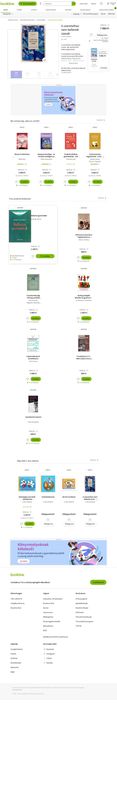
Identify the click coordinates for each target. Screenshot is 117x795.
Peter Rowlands (33, 422)
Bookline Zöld (48, 604)
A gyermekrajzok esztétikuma (33, 358)
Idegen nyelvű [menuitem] (85, 10)
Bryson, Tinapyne (95, 162)
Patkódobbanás (48, 497)
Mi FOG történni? (69, 497)
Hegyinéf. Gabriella (33, 303)
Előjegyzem (102, 35)
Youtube (48, 663)
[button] (103, 158)
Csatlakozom (98, 583)
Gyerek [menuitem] (19, 10)
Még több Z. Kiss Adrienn (28, 461)
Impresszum (48, 613)
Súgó (12, 672)
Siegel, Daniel (94, 160)
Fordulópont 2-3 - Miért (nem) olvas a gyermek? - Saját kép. (83, 358)
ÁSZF (45, 631)
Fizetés (13, 654)
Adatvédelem (48, 626)
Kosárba (104, 68)
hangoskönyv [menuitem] (51, 10)
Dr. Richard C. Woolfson (84, 301)
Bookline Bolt (16, 608)
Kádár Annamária (46, 160)
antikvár (20, 208)
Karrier (46, 608)
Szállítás (14, 659)
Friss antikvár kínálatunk (20, 199)
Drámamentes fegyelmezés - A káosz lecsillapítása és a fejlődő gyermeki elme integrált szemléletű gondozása (95, 156)
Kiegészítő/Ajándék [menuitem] (107, 9)
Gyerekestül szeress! (33, 417)
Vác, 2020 (64, 40)
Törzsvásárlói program (90, 14)
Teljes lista (101, 120)
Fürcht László (33, 301)
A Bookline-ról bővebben (52, 599)
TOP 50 (78, 626)
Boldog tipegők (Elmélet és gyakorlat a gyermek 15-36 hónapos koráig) (84, 297)
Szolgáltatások (17, 650)
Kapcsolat (15, 668)
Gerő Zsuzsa (33, 362)
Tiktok (47, 658)
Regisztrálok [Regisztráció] (84, 4)
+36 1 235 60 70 (16, 599)
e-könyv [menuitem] (34, 10)
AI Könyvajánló (27, 3)
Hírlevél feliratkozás (84, 617)
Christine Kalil (70, 160)
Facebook (48, 649)
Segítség (76, 14)
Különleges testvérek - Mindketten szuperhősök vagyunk (27, 498)
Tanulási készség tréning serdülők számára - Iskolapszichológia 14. (33, 297)
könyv (22, 128)
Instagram (49, 654)
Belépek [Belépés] (93, 4)
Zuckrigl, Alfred (36, 220)
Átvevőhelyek (16, 663)
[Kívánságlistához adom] (91, 35)
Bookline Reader (82, 608)
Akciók (103, 14)
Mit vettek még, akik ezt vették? (25, 121)
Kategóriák (7, 14)
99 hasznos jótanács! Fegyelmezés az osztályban (83, 236)
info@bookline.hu (18, 604)
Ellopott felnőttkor (22, 155)
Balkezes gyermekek (39, 216)
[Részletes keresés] (41, 4)
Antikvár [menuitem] (68, 10)
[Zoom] (44, 60)
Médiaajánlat (48, 617)
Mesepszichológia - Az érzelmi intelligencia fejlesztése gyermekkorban (46, 156)
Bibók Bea (22, 160)
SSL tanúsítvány (17, 690)
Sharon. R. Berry (83, 240)
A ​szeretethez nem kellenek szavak (90, 498)
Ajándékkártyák (82, 604)
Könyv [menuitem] (5, 10)
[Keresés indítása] (74, 4)
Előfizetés (111, 14)
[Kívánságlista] (101, 3)
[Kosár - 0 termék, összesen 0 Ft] (111, 3)
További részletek (66, 73)
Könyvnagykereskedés (51, 622)
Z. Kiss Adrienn (27, 502)
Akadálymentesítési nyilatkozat (55, 637)
